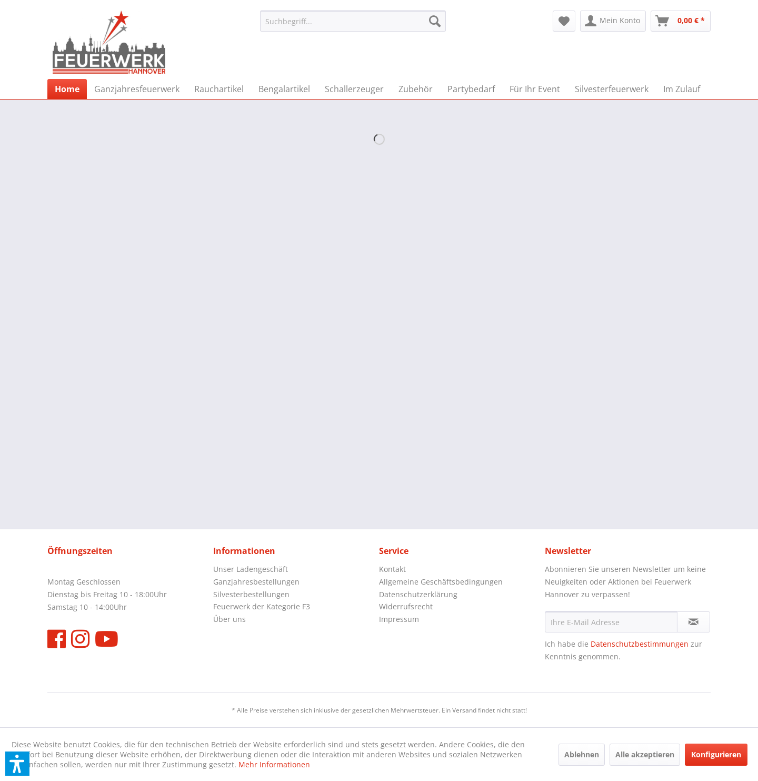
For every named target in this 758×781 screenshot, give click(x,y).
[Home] (67, 89)
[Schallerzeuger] (354, 89)
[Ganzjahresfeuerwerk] (137, 89)
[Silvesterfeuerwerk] (611, 89)
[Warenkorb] (681, 21)
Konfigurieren (716, 754)
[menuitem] (353, 21)
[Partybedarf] (471, 89)
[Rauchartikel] (219, 89)
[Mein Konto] (613, 21)
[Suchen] (435, 21)
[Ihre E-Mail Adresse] (611, 621)
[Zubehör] (415, 89)
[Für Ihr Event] (534, 89)
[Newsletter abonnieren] (693, 621)
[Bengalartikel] (284, 89)
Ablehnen (581, 754)
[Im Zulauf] (681, 89)
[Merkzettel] (564, 21)
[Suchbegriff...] (353, 21)
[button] (17, 764)
